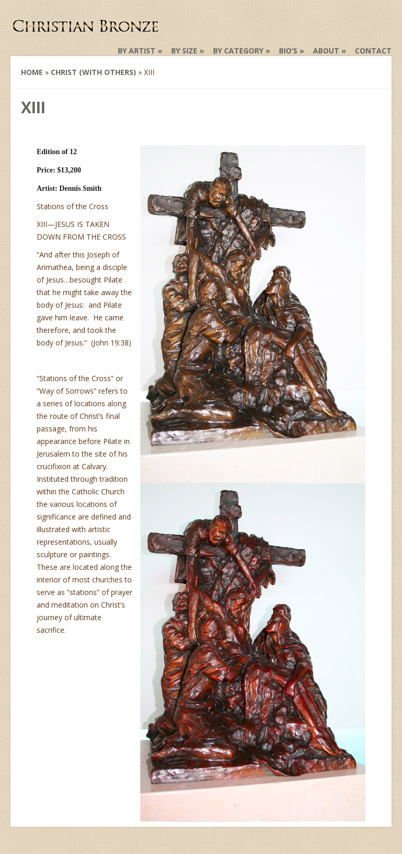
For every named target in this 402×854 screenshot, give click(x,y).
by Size (184, 51)
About (326, 51)
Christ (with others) (93, 72)
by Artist (136, 51)
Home (32, 72)
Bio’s (288, 51)
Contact (373, 51)
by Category (238, 51)
